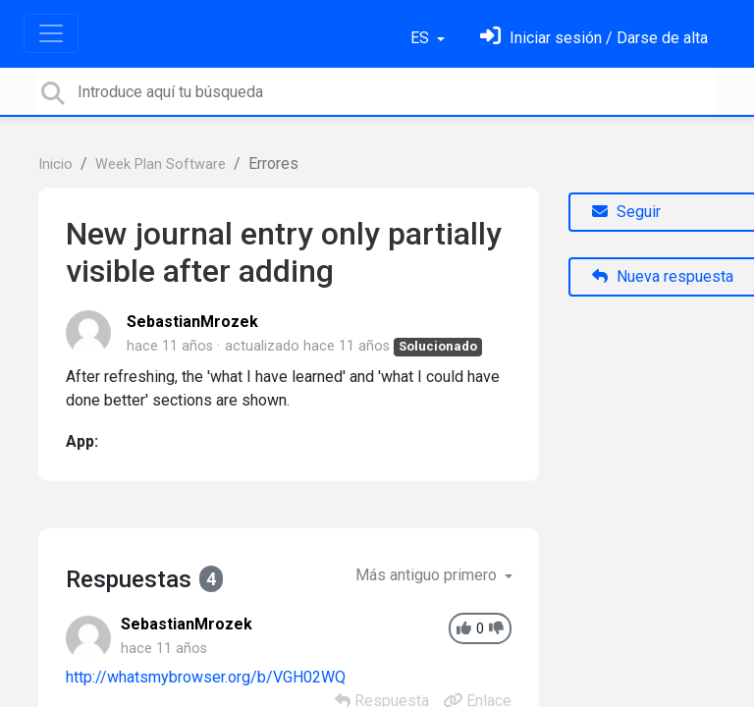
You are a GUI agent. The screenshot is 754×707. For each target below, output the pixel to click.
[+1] (464, 629)
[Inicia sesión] (594, 38)
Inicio (55, 164)
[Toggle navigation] (51, 33)
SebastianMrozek (192, 321)
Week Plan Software (160, 164)
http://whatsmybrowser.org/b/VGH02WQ (206, 677)
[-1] (496, 629)
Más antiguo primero (428, 575)
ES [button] (421, 37)
